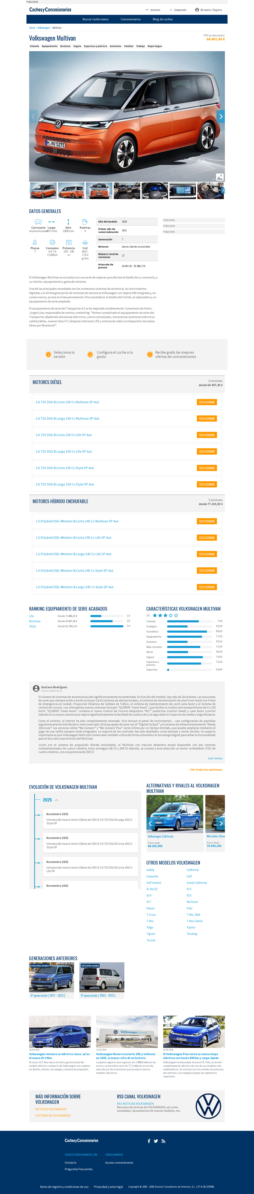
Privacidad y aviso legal (108, 1187)
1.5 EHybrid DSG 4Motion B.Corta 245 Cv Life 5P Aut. (74, 537)
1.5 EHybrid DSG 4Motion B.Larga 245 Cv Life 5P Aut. (74, 554)
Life (31, 616)
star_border (170, 615)
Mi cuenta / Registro (208, 10)
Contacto (70, 1163)
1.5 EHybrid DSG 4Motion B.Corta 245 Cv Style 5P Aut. (75, 570)
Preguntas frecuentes (79, 1169)
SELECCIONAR (207, 402)
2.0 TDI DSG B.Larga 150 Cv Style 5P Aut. (65, 484)
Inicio (32, 27)
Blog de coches (163, 19)
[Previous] (150, 823)
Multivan (34, 621)
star (155, 615)
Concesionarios (131, 19)
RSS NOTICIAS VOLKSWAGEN (135, 1104)
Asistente (152, 10)
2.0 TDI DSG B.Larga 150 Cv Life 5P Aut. (64, 451)
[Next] (220, 116)
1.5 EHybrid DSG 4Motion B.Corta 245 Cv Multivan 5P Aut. (77, 521)
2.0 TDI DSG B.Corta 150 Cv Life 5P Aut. (64, 435)
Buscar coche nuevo (96, 19)
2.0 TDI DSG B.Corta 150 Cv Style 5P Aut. (65, 468)
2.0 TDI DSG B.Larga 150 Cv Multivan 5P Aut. (68, 418)
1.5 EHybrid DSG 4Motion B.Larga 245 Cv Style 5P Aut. (75, 587)
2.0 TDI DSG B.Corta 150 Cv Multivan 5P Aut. (68, 402)
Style (32, 626)
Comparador (178, 10)
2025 (51, 799)
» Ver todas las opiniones (205, 770)
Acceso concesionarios (119, 1163)
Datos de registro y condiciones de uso (64, 1187)
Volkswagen (44, 27)
